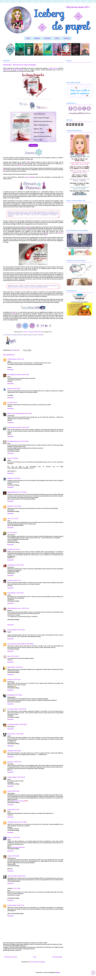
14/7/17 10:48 (17, 751)
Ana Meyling (10, 695)
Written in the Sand (19, 801)
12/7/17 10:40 (19, 565)
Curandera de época (13, 724)
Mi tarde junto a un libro (14, 427)
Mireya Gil (10, 506)
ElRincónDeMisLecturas (14, 608)
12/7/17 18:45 (19, 593)
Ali (8, 532)
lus (8, 402)
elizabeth (10, 751)
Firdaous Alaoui (11, 359)
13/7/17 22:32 (16, 679)
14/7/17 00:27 (23, 724)
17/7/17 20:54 (15, 856)
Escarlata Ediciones (37, 331)
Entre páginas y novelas (14, 374)
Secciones (47, 38)
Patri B (9, 791)
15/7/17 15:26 (15, 791)
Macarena (10, 762)
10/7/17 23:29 (24, 441)
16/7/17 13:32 (15, 809)
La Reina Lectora (53, 68)
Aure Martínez (11, 565)
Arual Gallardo (11, 593)
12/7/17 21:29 (20, 630)
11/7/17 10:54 (17, 506)
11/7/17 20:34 (13, 532)
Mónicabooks (11, 667)
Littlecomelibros (12, 777)
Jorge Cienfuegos (18, 70)
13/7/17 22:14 (15, 656)
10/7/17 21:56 (25, 427)
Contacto (67, 38)
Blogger (58, 972)
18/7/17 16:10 (21, 876)
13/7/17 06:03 (29, 644)
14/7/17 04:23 (19, 734)
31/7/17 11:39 (20, 905)
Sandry (9, 809)
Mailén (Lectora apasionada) (15, 413)
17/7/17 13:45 (16, 837)
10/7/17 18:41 (13, 402)
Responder (10, 369)
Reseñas (37, 38)
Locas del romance (12, 709)
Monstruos (7, 70)
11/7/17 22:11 (16, 549)
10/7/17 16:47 (16, 388)
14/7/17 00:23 (22, 709)
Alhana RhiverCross (13, 492)
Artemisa (10, 679)
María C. (9, 837)
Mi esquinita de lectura (14, 441)
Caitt (8, 518)
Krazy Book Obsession (18, 847)
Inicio (28, 38)
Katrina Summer (12, 630)
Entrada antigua (57, 957)
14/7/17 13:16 (17, 762)
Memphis (10, 478)
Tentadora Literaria (13, 822)
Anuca (9, 656)
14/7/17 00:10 (18, 695)
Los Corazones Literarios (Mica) (16, 644)
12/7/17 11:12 (17, 580)
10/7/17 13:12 (20, 359)
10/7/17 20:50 (28, 413)
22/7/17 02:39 (16, 888)
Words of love (11, 734)
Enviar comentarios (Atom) (37, 962)
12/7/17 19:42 (25, 608)
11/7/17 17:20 (14, 518)
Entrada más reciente (10, 957)
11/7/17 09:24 (22, 492)
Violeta (9, 856)
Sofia (8, 458)
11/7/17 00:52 (14, 458)
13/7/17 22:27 (19, 667)
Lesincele (10, 580)
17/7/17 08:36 (23, 822)
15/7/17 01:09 (21, 777)
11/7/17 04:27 (16, 478)
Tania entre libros (12, 876)
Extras (57, 38)
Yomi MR (9, 549)
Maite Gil (10, 388)
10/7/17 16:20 (25, 374)
